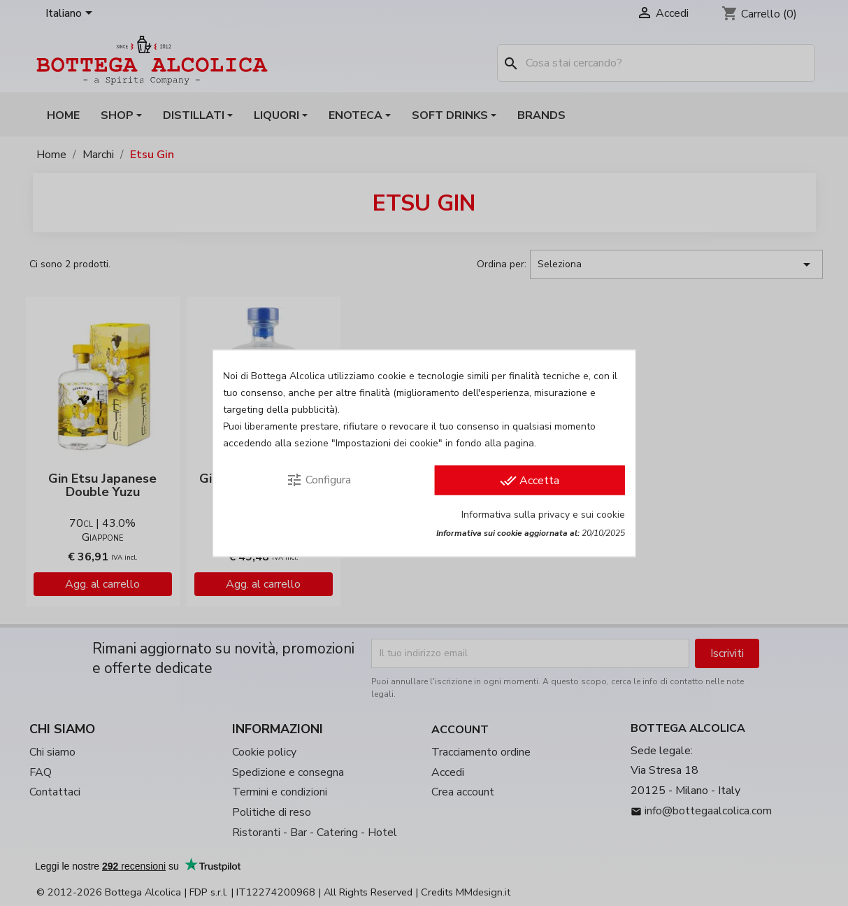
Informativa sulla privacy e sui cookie (543, 514)
